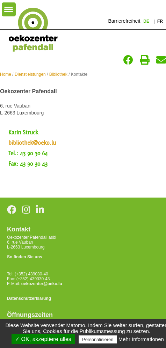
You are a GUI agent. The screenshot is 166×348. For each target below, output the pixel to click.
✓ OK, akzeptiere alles (43, 339)
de (146, 21)
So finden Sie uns (24, 256)
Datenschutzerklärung (29, 298)
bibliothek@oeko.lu (32, 142)
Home (5, 74)
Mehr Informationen (141, 339)
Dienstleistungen (30, 74)
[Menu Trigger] (9, 9)
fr (160, 21)
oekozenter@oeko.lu (41, 283)
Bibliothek (58, 74)
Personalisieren (98, 339)
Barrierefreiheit (124, 21)
